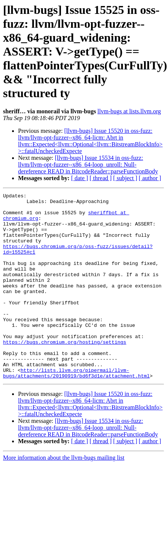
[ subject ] (125, 178)
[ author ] (150, 178)
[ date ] (79, 178)
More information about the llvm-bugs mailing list (63, 495)
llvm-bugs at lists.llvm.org (129, 111)
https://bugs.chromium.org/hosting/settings (64, 372)
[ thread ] (101, 178)
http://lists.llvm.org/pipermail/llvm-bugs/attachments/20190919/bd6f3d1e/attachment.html (76, 409)
